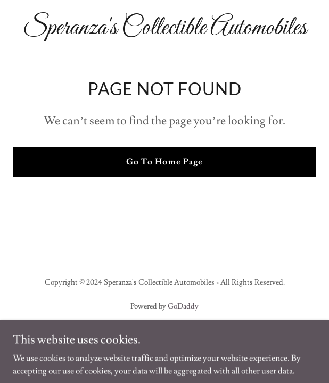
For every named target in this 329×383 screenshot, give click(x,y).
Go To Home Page (164, 161)
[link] (164, 31)
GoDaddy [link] (183, 306)
